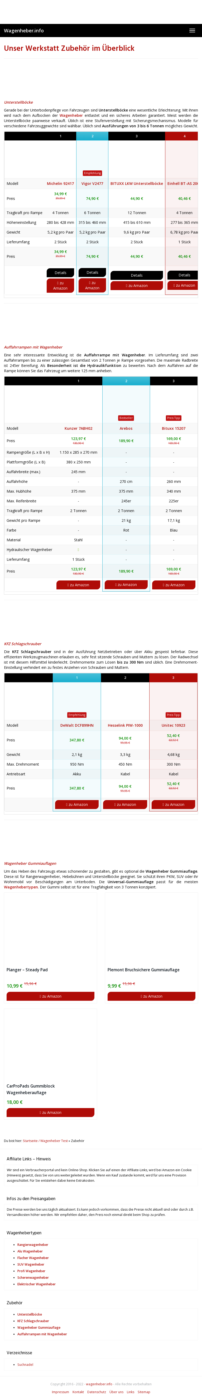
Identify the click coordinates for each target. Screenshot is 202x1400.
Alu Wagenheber (30, 1251)
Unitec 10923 (173, 725)
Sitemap (144, 1392)
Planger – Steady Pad (27, 970)
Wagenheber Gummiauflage (38, 1327)
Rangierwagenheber (32, 1244)
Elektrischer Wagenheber (36, 1284)
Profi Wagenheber (31, 1271)
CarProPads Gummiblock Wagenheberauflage (31, 1089)
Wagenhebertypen (21, 887)
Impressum (60, 1392)
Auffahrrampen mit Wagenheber (33, 347)
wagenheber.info (99, 1384)
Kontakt (78, 1392)
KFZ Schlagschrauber (22, 643)
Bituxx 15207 (173, 428)
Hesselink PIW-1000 (125, 725)
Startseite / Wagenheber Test (45, 1141)
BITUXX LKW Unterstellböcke (136, 183)
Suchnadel (25, 1364)
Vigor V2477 (92, 183)
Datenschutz (96, 1392)
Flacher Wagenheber (33, 1258)
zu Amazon (60, 285)
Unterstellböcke (18, 102)
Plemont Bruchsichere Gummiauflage (144, 970)
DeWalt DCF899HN (77, 725)
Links (130, 1392)
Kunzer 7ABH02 (78, 428)
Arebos (126, 428)
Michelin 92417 (60, 183)
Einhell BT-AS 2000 (184, 183)
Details (60, 272)
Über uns (116, 1392)
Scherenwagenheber (33, 1277)
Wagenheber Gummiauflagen (30, 863)
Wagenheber (71, 115)
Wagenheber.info (24, 30)
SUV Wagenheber (30, 1264)
